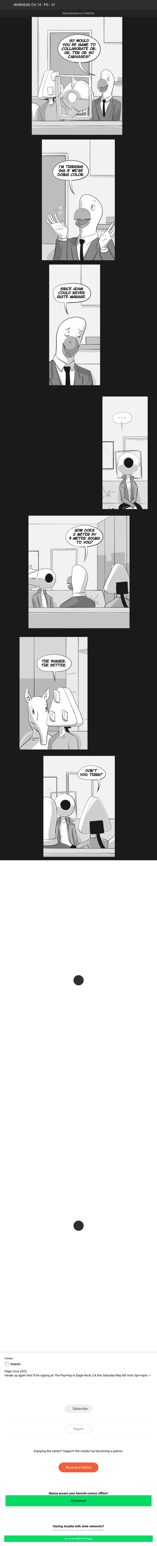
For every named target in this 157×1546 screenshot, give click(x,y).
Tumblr (94, 1395)
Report (78, 1429)
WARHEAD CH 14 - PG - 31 (34, 5)
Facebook (63, 1395)
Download (78, 1501)
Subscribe (80, 1409)
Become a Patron (78, 1467)
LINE (48, 1395)
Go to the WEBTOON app (78, 1538)
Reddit (109, 1395)
